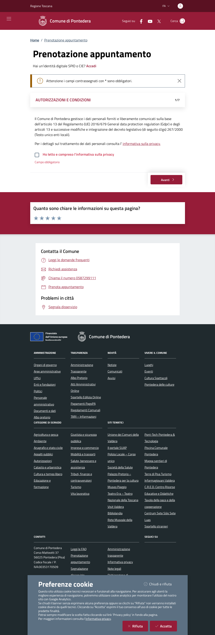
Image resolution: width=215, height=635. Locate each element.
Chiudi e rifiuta (160, 584)
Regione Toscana (41, 6)
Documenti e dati (45, 410)
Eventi (149, 371)
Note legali (114, 568)
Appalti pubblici (43, 454)
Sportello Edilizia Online (86, 397)
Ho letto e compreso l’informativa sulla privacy (78, 154)
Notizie (112, 364)
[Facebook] (139, 20)
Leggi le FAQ (78, 549)
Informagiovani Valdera (160, 480)
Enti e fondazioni (45, 384)
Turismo (76, 486)
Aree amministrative (47, 371)
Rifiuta (138, 626)
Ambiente (40, 441)
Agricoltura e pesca (46, 434)
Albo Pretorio (79, 377)
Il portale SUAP (117, 447)
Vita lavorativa (80, 493)
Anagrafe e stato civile (48, 447)
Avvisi (111, 378)
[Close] (179, 80)
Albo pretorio (42, 417)
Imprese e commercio (85, 447)
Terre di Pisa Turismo (158, 474)
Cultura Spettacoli (156, 378)
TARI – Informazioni (83, 416)
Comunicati (115, 371)
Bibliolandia (115, 513)
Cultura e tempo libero (48, 474)
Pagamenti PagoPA (83, 403)
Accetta (166, 626)
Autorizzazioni (43, 460)
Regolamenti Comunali (85, 410)
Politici (38, 391)
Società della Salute (120, 467)
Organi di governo (45, 364)
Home (34, 40)
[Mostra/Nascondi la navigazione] (9, 18)
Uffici (37, 378)
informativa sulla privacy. (142, 143)
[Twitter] (157, 20)
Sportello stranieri (156, 526)
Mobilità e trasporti (83, 454)
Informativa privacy (120, 562)
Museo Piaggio (117, 486)
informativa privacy (98, 618)
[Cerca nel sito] (182, 21)
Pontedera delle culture (159, 384)
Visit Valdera (116, 506)
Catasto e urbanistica (47, 467)
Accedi (91, 66)
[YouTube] (148, 20)
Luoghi (149, 364)
